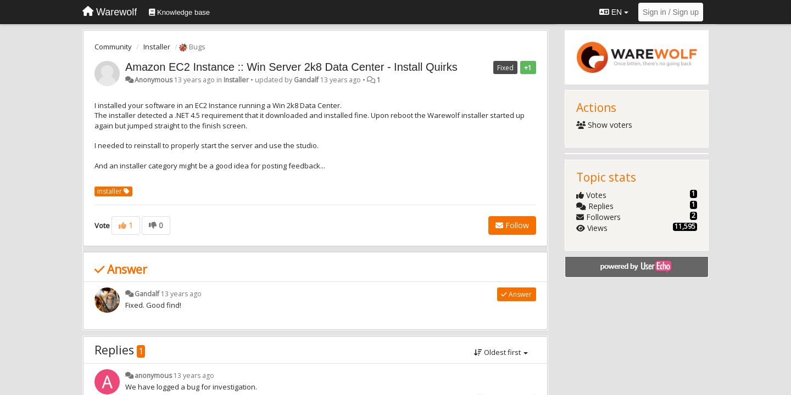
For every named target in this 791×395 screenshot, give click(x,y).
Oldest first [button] (501, 352)
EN (613, 12)
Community (113, 47)
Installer (156, 47)
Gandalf (306, 79)
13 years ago (181, 293)
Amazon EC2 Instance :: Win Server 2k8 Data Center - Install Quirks (291, 67)
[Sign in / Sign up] (670, 12)
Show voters (604, 125)
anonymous (153, 375)
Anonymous (153, 79)
